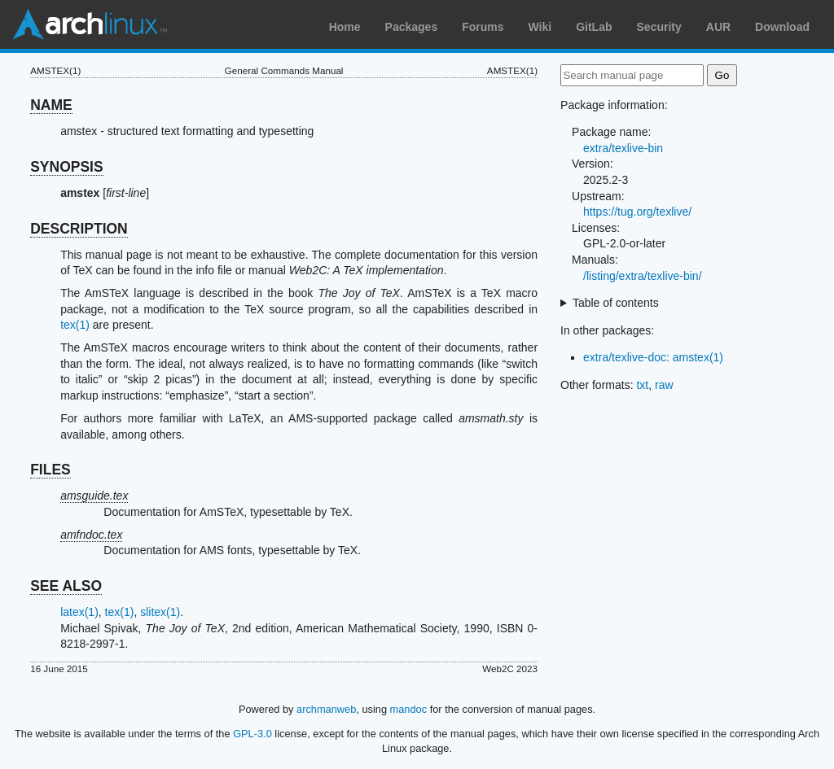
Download (782, 26)
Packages (411, 26)
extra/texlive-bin (623, 148)
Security (659, 26)
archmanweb (326, 709)
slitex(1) (160, 611)
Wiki (540, 26)
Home (345, 26)
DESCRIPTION (79, 229)
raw (664, 384)
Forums (482, 26)
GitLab (594, 26)
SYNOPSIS (66, 167)
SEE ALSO (66, 586)
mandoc (409, 709)
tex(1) (75, 324)
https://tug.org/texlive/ (637, 211)
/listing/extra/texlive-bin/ (642, 275)
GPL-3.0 (252, 733)
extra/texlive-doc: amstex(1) (653, 357)
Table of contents (616, 302)
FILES (50, 469)
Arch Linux (89, 24)
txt (642, 384)
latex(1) (79, 611)
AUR (718, 26)
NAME (51, 105)
